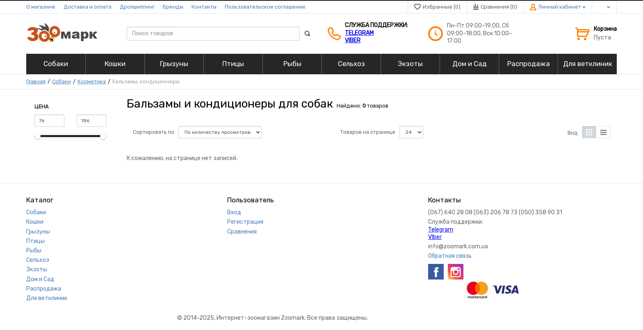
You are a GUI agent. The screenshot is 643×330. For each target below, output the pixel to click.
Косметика (92, 81)
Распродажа (43, 288)
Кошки (34, 221)
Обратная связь (450, 255)
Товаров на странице (367, 132)
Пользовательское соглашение (265, 7)
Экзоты (36, 269)
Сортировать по (153, 132)
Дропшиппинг (137, 7)
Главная (36, 81)
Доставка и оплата (88, 7)
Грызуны (38, 231)
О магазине (40, 7)
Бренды (173, 7)
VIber (352, 40)
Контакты (204, 7)
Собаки (61, 81)
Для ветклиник (46, 298)
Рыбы (33, 250)
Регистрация (245, 221)
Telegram (359, 33)
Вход (234, 212)
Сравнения (242, 231)
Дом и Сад (40, 279)
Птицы (35, 241)
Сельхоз (37, 260)
